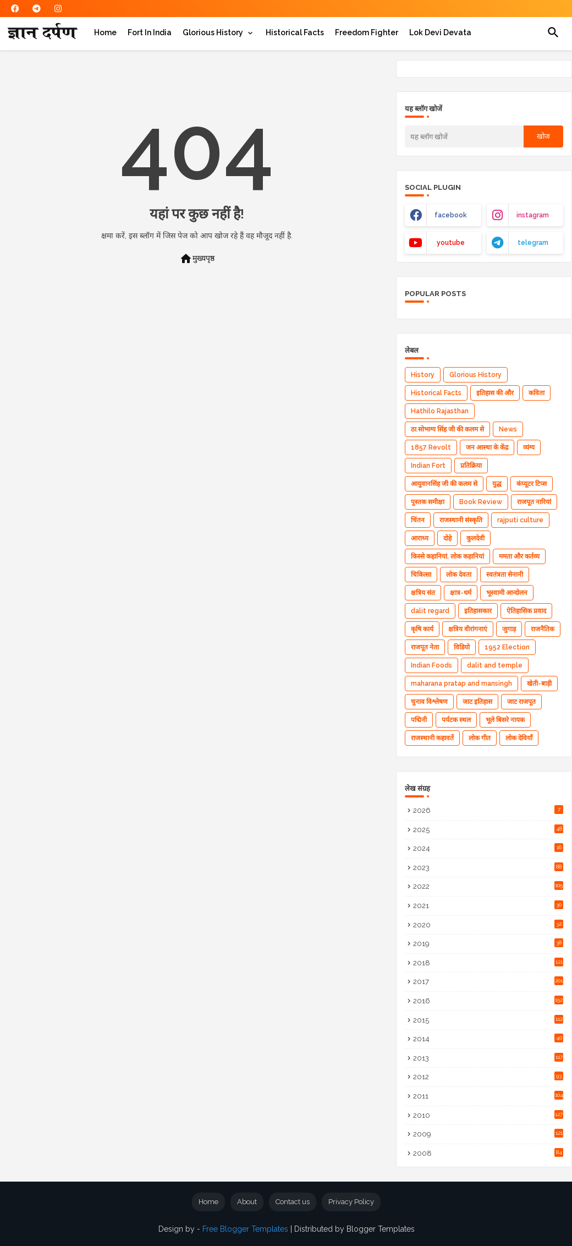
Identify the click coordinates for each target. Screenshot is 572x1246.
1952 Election (507, 647)
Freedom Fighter (366, 32)
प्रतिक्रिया (471, 465)
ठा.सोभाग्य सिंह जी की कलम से (447, 429)
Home (105, 32)
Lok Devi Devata (440, 32)
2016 (488, 1000)
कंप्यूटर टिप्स (531, 484)
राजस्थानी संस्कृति (460, 520)
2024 (488, 847)
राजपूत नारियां (534, 502)
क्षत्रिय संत (423, 593)
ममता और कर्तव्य (519, 556)
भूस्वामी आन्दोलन (506, 593)
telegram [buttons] (533, 243)
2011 (488, 1095)
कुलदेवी (475, 538)
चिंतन (418, 520)
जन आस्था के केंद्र (487, 447)
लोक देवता (458, 574)
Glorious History (213, 32)
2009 (488, 1133)
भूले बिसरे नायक (505, 720)
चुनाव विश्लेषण (429, 702)
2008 (488, 1152)
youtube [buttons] (451, 243)
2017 (488, 981)
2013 (488, 1057)
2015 (488, 1019)
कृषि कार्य (422, 629)
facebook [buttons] (451, 215)
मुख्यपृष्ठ (197, 258)
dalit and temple (494, 665)
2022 (488, 885)
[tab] (105, 32)
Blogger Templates (380, 1229)
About (247, 1202)
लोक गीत (480, 738)
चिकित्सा (421, 574)
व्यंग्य (529, 447)
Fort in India (150, 32)
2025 (488, 829)
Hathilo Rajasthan (440, 411)
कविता (536, 393)
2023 (488, 867)
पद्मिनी (419, 720)
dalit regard (430, 611)
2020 (488, 924)
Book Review (480, 502)
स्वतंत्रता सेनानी (504, 574)
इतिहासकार (478, 611)
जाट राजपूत (521, 702)
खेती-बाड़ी (539, 683)
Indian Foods (431, 665)
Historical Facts (295, 32)
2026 (488, 810)
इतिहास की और (495, 393)
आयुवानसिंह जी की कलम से (444, 484)
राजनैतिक (542, 629)
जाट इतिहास (477, 702)
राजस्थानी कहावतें (432, 738)
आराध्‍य (419, 538)
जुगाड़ (509, 629)
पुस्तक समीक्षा (427, 502)
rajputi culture (520, 520)
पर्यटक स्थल (456, 720)
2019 (488, 943)
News (508, 429)
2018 (488, 962)
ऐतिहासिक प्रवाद (526, 611)
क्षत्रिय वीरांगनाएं (467, 629)
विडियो (462, 647)
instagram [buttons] (532, 215)
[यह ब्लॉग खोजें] (464, 136)
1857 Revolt (431, 447)
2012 (488, 1076)
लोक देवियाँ (518, 738)
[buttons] (15, 8)
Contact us (293, 1202)
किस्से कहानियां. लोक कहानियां (447, 556)
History (423, 375)
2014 (488, 1038)
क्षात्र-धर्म (460, 593)
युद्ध (497, 484)
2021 (488, 905)
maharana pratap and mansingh (461, 683)
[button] (553, 32)
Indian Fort (428, 465)
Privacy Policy (351, 1202)
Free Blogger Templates (245, 1229)
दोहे (447, 538)
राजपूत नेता (425, 647)
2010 (488, 1114)
